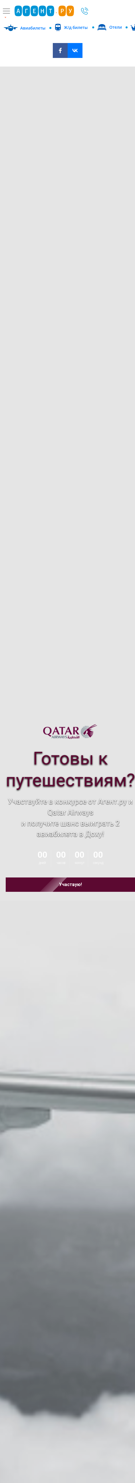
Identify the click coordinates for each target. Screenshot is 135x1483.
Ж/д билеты (76, 27)
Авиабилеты (32, 28)
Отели (115, 27)
